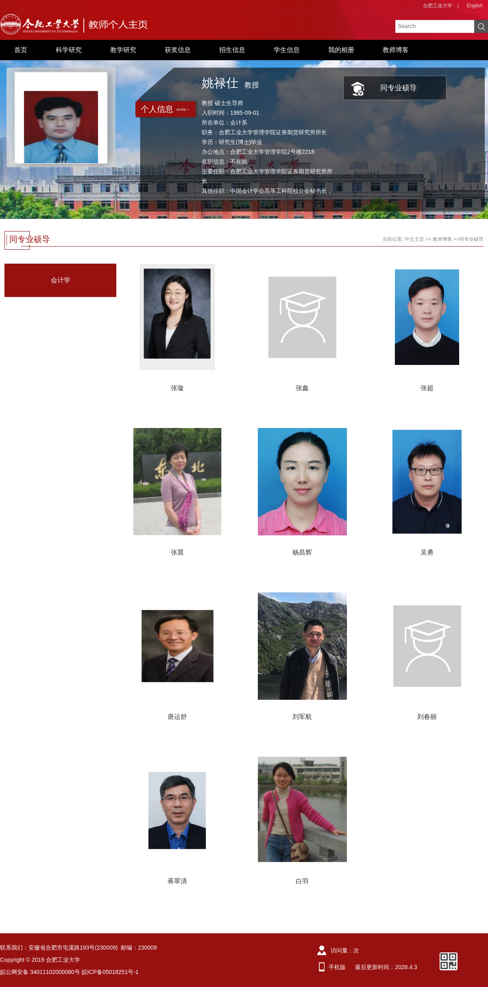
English (475, 6)
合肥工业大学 (437, 6)
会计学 (60, 280)
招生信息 (232, 49)
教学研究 (123, 49)
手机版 (337, 967)
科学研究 (69, 49)
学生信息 (287, 49)
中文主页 (414, 239)
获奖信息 (178, 49)
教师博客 (396, 49)
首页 (20, 49)
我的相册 (341, 49)
